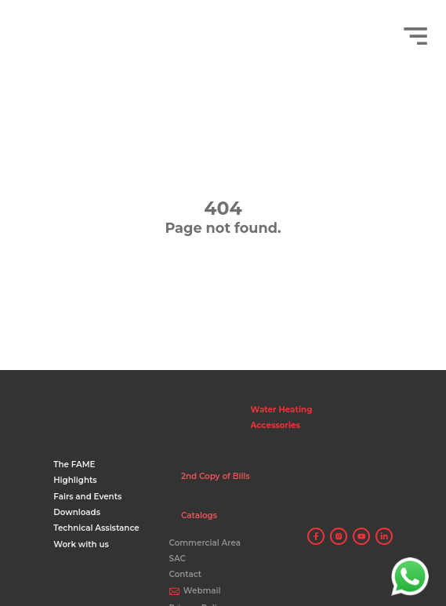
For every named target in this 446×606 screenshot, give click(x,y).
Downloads (76, 512)
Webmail (202, 591)
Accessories (276, 425)
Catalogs (199, 515)
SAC (177, 558)
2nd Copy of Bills (215, 476)
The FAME (74, 464)
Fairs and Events (87, 497)
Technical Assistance (96, 528)
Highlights (74, 480)
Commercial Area (205, 543)
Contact (185, 574)
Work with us (81, 544)
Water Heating (282, 410)
